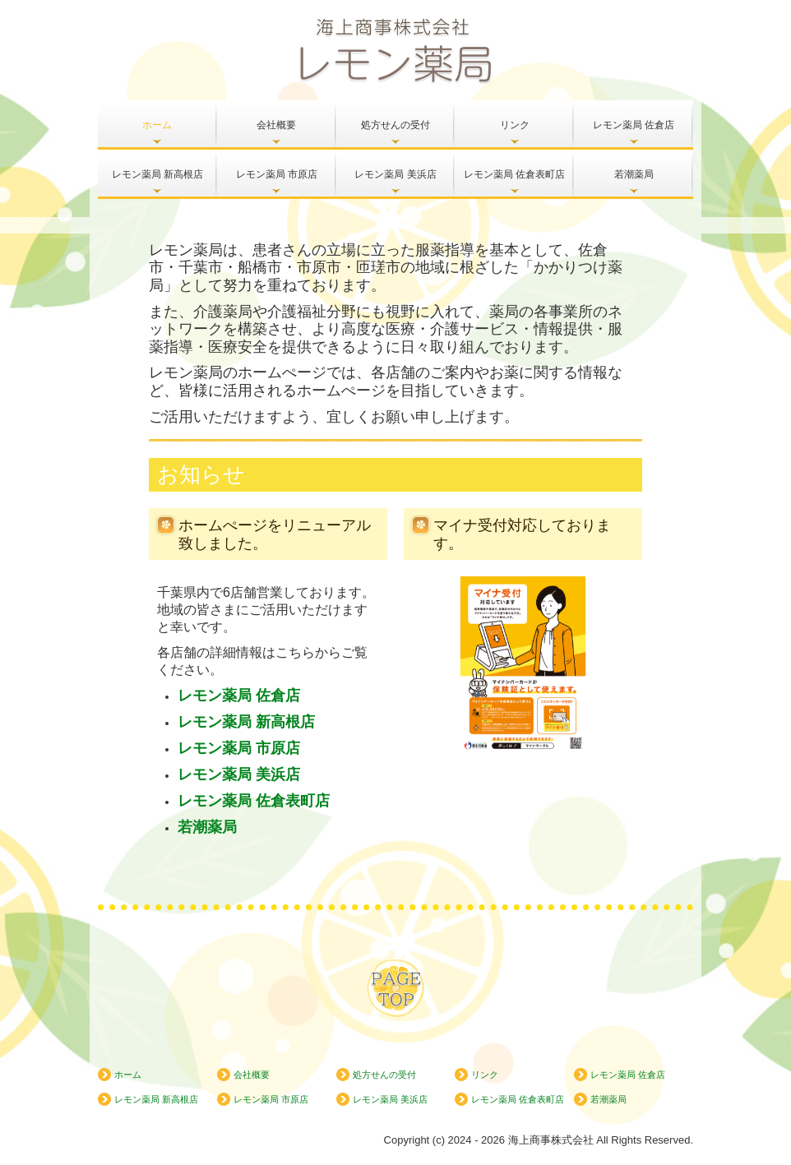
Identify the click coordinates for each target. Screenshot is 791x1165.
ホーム (157, 125)
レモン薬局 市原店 (276, 174)
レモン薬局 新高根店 (157, 174)
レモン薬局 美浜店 (395, 174)
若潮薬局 (634, 174)
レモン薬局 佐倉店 (633, 125)
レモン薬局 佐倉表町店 (514, 174)
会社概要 (276, 125)
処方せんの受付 (395, 125)
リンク (515, 125)
